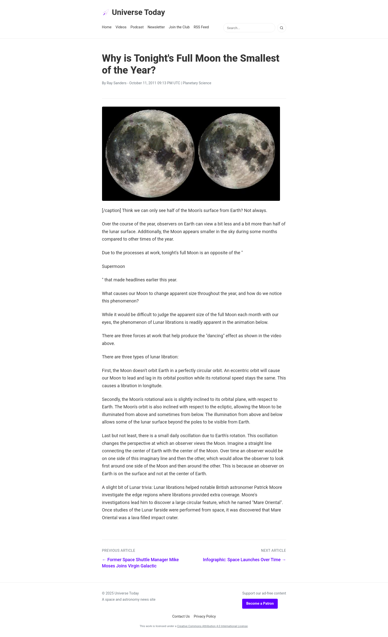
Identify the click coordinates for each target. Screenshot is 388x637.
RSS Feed (201, 28)
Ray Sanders (116, 84)
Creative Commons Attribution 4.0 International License (212, 626)
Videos (120, 28)
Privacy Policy (205, 617)
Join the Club (179, 28)
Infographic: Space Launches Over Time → (244, 560)
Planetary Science (197, 84)
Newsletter (156, 28)
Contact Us (181, 617)
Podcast (137, 28)
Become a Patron (260, 604)
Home (107, 28)
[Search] (281, 28)
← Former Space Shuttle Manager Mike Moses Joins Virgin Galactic (140, 563)
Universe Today (134, 12)
